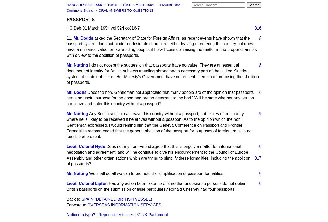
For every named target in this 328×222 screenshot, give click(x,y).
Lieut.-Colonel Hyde (86, 146)
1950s (112, 5)
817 (257, 158)
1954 (126, 5)
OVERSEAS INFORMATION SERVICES (124, 205)
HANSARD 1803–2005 (84, 5)
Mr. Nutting (77, 65)
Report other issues (116, 214)
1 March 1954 (170, 5)
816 (257, 28)
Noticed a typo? (81, 214)
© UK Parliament (152, 214)
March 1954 (145, 5)
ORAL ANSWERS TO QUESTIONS (126, 10)
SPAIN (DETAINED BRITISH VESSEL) (116, 199)
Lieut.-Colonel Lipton (87, 183)
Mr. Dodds (83, 38)
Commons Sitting (80, 10)
